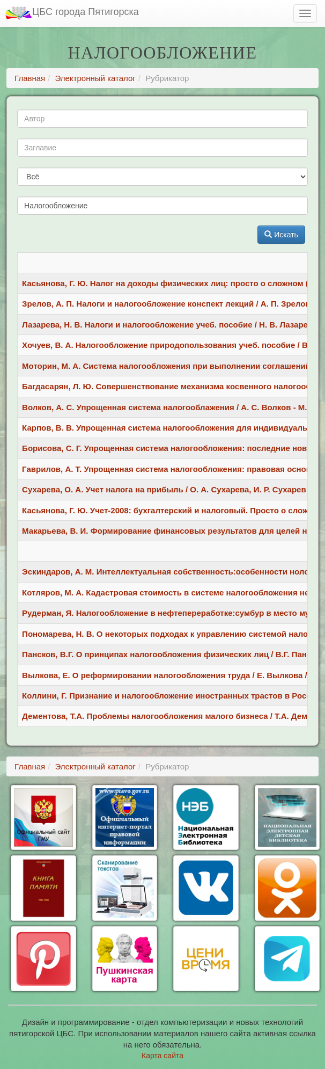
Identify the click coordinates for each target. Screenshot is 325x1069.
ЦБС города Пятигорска (72, 13)
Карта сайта (162, 1055)
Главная (29, 78)
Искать (281, 234)
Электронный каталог (95, 78)
